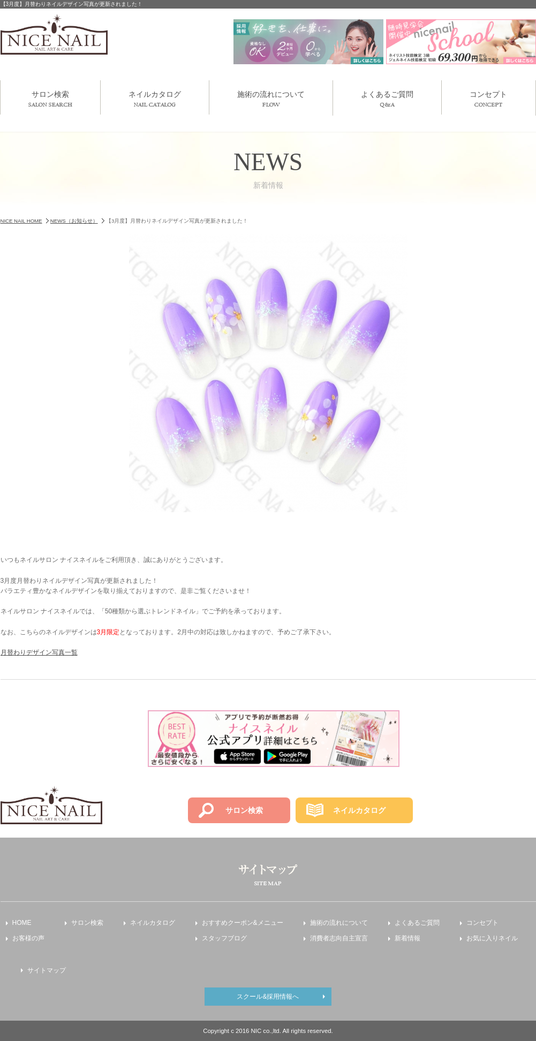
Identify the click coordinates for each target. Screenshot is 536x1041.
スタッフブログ (224, 938)
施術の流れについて (271, 98)
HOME (22, 922)
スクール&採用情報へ (268, 996)
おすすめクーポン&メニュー (242, 922)
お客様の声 (28, 938)
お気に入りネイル (492, 938)
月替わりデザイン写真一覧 (39, 652)
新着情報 (407, 938)
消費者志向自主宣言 (339, 938)
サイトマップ (46, 970)
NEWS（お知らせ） (74, 221)
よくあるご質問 (387, 99)
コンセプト (488, 98)
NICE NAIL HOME (21, 221)
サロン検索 (50, 98)
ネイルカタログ (155, 98)
